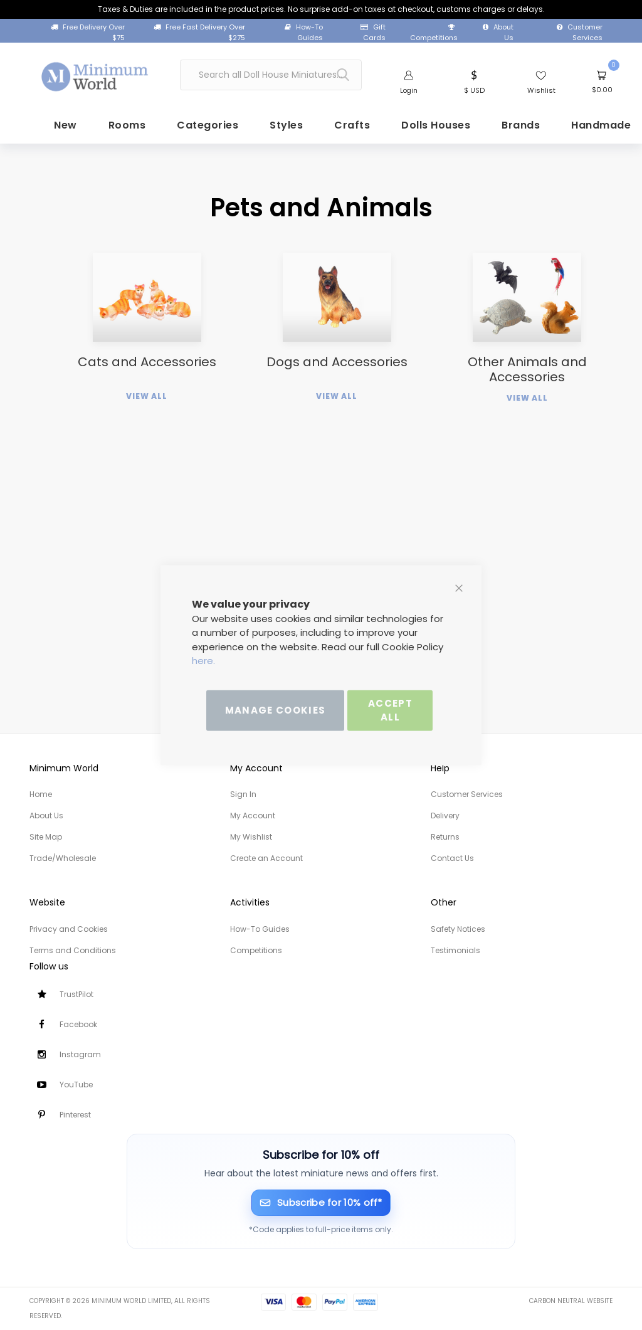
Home (40, 794)
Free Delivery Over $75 (88, 32)
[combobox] (271, 74)
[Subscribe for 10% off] (321, 1203)
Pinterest (75, 1114)
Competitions (434, 33)
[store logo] (95, 72)
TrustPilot (76, 994)
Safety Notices (458, 929)
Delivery (445, 815)
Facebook (78, 1024)
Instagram (80, 1054)
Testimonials (455, 950)
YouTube (76, 1084)
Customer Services (580, 32)
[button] (474, 80)
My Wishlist (251, 836)
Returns (445, 836)
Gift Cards (373, 32)
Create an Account (266, 858)
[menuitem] (38, 130)
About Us (498, 32)
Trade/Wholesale (62, 858)
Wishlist (541, 90)
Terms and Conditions (72, 950)
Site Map (45, 836)
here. (203, 660)
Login (409, 90)
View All (146, 443)
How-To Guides (304, 32)
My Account (252, 815)
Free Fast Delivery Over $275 (199, 32)
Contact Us (452, 858)
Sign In (243, 794)
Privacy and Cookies (68, 929)
